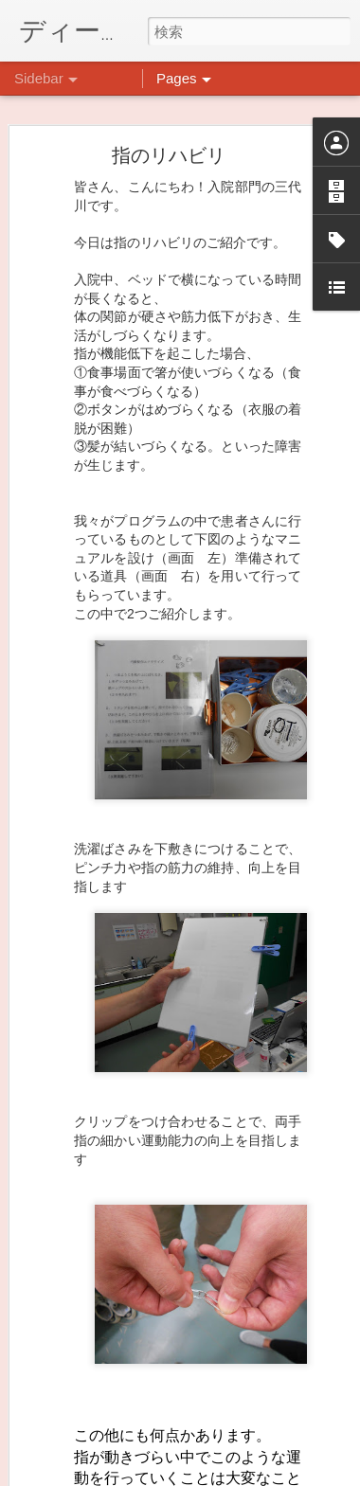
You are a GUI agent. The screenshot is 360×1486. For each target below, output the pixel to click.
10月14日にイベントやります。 (127, 1351)
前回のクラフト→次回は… (114, 1394)
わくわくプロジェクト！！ (114, 1436)
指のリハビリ (168, 102)
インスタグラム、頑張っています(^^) (140, 1309)
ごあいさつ (74, 1479)
